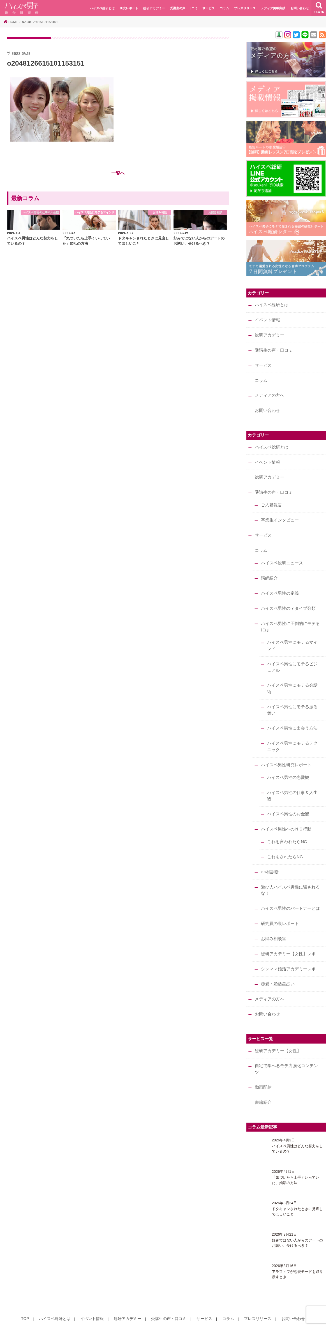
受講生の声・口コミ (184, 8)
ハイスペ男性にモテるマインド (292, 639)
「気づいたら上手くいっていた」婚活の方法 (295, 1167)
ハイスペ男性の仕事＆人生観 (292, 787)
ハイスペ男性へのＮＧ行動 (286, 820)
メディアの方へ (269, 393)
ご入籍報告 (271, 502)
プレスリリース (245, 8)
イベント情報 (267, 319)
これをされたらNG (285, 847)
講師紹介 (269, 573)
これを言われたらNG (287, 832)
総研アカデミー (154, 8)
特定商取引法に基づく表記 (55, 1320)
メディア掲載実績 (273, 8)
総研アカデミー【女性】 (278, 1038)
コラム (224, 8)
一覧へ (118, 173)
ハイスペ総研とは (102, 8)
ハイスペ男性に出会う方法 (292, 721)
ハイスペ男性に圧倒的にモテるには (290, 621)
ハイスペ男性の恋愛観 (288, 769)
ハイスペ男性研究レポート (286, 757)
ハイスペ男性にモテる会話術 (292, 682)
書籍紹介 (263, 1089)
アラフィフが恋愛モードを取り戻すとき (297, 1261)
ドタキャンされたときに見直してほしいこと (297, 1198)
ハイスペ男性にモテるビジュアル (292, 661)
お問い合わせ (299, 8)
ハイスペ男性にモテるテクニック (292, 739)
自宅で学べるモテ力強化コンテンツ (286, 1056)
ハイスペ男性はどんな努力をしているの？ (297, 1135)
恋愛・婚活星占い (277, 972)
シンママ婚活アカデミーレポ (288, 957)
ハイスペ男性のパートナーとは (290, 898)
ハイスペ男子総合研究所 (258, 1320)
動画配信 (263, 1074)
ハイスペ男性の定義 (280, 588)
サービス (208, 8)
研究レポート (129, 8)
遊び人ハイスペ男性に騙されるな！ (290, 880)
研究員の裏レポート (280, 913)
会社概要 (20, 1320)
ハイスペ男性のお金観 (288, 805)
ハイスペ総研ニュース (282, 559)
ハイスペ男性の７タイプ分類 (288, 603)
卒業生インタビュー (280, 516)
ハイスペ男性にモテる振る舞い (292, 703)
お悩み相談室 (273, 928)
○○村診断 (269, 862)
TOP (34, 1305)
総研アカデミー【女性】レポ (288, 942)
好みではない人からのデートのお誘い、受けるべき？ (297, 1229)
